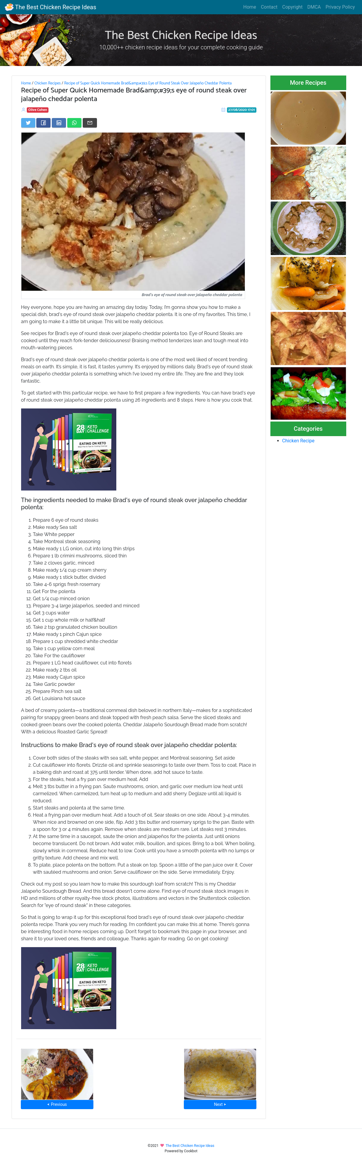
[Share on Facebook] (43, 123)
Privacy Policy (340, 7)
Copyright (292, 7)
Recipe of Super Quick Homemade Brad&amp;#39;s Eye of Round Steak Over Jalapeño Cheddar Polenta (148, 83)
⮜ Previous (57, 1104)
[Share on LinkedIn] (59, 123)
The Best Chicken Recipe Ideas (50, 7)
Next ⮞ (220, 1104)
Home (249, 7)
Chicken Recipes (47, 83)
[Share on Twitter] (28, 123)
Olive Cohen (37, 110)
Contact (269, 7)
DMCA (314, 7)
